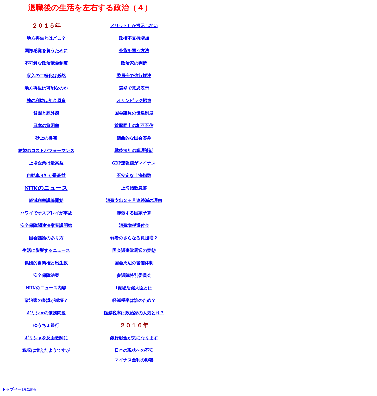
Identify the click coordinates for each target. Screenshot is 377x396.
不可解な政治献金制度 (46, 63)
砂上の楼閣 (46, 138)
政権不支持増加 (134, 38)
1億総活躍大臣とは (133, 288)
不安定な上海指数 (134, 175)
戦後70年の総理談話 (133, 150)
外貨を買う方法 (134, 50)
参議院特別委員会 (134, 275)
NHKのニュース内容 (46, 288)
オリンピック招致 (134, 100)
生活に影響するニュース (46, 250)
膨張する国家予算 (134, 213)
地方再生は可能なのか (46, 88)
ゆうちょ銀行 (46, 325)
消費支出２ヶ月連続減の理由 (134, 200)
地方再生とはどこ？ (46, 38)
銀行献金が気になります (134, 337)
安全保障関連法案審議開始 (46, 225)
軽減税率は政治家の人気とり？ (134, 313)
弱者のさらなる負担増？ (134, 238)
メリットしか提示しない (134, 25)
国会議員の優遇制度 (133, 113)
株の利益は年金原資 (46, 100)
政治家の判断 (134, 63)
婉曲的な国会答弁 (134, 138)
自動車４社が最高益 (46, 175)
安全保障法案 (46, 275)
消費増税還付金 (134, 225)
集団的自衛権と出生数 (46, 263)
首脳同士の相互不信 (133, 125)
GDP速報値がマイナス (134, 163)
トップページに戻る (19, 389)
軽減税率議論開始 (46, 200)
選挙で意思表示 (134, 88)
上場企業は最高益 (46, 163)
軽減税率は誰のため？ (134, 300)
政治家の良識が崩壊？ (46, 300)
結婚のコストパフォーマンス (46, 150)
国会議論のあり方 (46, 238)
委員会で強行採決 (134, 75)
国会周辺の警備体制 (133, 263)
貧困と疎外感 (46, 113)
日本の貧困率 (46, 125)
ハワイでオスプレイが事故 (46, 213)
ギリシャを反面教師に (46, 337)
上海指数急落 (134, 188)
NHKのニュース (46, 188)
